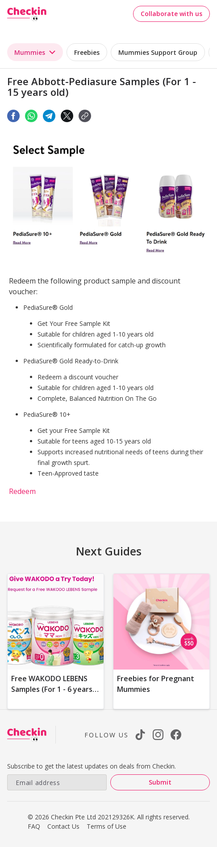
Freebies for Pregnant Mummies (155, 684)
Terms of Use (106, 826)
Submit (160, 782)
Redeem (22, 491)
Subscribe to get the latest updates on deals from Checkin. (91, 766)
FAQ (34, 826)
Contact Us (63, 826)
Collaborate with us (171, 13)
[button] (85, 116)
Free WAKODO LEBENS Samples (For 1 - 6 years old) (51, 689)
